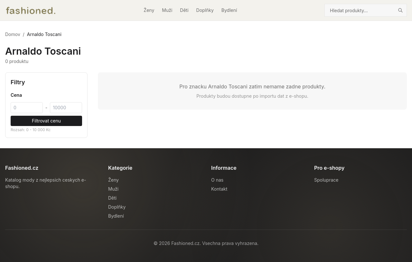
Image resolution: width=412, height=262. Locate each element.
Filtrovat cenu (46, 120)
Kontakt (219, 189)
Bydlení (229, 10)
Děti (184, 10)
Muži (167, 10)
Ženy (149, 10)
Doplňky (205, 10)
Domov (12, 34)
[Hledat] (400, 10)
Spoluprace (326, 180)
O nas (217, 180)
